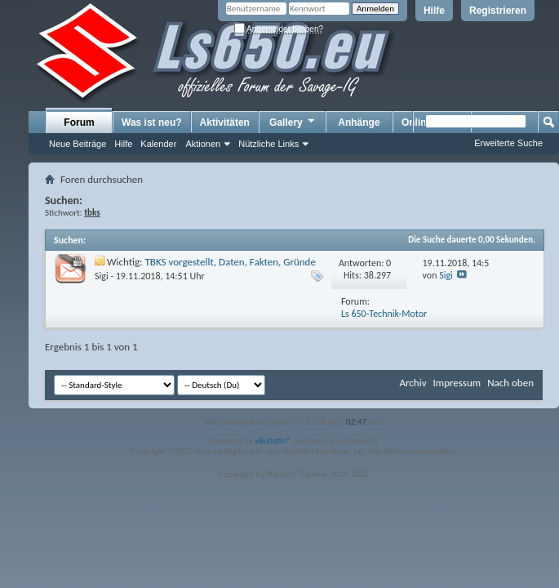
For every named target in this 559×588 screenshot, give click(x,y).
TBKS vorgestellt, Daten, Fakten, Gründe (230, 262)
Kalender (158, 144)
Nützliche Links (268, 144)
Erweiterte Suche (508, 143)
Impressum (457, 382)
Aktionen (202, 144)
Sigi (102, 276)
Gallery (293, 121)
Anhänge (358, 122)
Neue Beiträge (77, 144)
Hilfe (434, 10)
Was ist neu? (152, 122)
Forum (79, 122)
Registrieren (497, 10)
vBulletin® (273, 440)
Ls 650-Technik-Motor (384, 313)
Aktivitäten (225, 122)
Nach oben (510, 382)
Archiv (412, 382)
